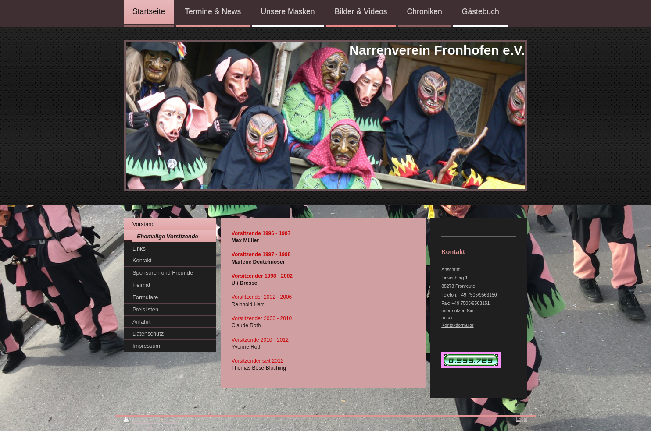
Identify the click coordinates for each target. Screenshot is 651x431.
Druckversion (142, 421)
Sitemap (171, 421)
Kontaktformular (457, 325)
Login (521, 419)
